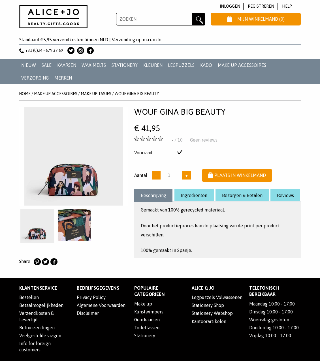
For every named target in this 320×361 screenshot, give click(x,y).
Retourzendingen (37, 327)
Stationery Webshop (212, 313)
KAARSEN (66, 65)
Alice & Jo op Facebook (90, 50)
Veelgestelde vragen (40, 335)
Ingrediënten (194, 195)
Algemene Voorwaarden (101, 305)
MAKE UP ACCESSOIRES (242, 65)
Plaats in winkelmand (237, 175)
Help (287, 6)
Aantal (140, 175)
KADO (206, 65)
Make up (143, 303)
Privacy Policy (91, 297)
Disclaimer (88, 313)
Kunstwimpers (148, 311)
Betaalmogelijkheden (41, 305)
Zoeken (198, 19)
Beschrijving (153, 195)
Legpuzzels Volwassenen (217, 297)
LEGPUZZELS (181, 65)
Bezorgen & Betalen (242, 195)
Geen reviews (203, 139)
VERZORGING (35, 77)
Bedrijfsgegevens (98, 287)
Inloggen (230, 6)
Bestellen (29, 297)
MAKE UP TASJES (96, 93)
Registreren (261, 6)
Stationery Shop (208, 305)
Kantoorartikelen (209, 321)
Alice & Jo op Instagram (80, 50)
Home (25, 93)
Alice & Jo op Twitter (70, 50)
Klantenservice (38, 287)
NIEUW (28, 65)
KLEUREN (153, 65)
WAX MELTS (94, 65)
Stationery (144, 335)
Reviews (285, 195)
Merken (63, 77)
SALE (47, 65)
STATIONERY (125, 65)
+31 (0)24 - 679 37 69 (41, 50)
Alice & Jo (203, 287)
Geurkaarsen (147, 319)
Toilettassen (146, 327)
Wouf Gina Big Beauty (137, 93)
